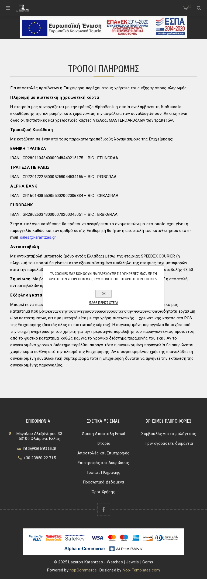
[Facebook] (103, 509)
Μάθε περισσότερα (103, 302)
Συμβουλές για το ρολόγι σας (168, 433)
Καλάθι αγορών (189, 6)
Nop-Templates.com (141, 570)
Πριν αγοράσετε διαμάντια (168, 443)
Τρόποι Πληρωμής (103, 472)
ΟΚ (104, 293)
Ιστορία (103, 443)
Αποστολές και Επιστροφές (103, 453)
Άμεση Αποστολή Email (103, 433)
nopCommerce (83, 570)
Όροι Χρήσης (103, 491)
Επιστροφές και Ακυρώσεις (103, 462)
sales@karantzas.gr (38, 237)
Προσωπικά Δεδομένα (103, 482)
